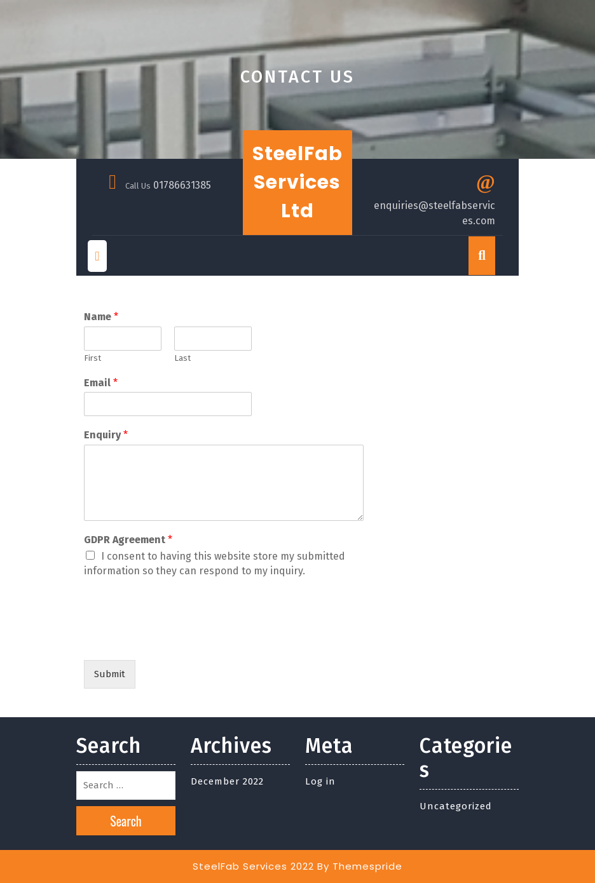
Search (126, 820)
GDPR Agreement (128, 540)
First (92, 358)
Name (101, 317)
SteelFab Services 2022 (253, 866)
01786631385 (182, 185)
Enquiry (106, 435)
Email (101, 383)
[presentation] (180, 639)
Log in (320, 781)
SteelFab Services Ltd (297, 182)
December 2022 (227, 781)
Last (182, 358)
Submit (109, 674)
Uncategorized (456, 806)
